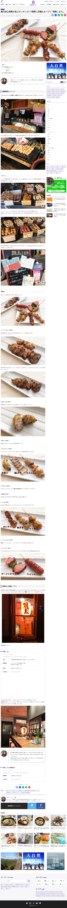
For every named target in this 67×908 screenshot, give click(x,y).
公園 (48, 134)
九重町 (53, 97)
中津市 (58, 89)
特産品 (49, 150)
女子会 (64, 166)
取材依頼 (46, 1)
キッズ (54, 168)
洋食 (48, 111)
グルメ (22, 4)
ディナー (16, 790)
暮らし (49, 4)
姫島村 (58, 97)
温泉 (48, 141)
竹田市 (55, 95)
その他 (48, 159)
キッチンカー (9, 790)
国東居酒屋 (28, 790)
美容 (48, 152)
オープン (49, 166)
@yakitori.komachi (14, 671)
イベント (16, 4)
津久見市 (60, 95)
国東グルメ (22, 790)
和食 (48, 109)
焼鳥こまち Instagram (6, 211)
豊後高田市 (50, 95)
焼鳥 (24, 792)
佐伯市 (62, 89)
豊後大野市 (63, 91)
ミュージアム (50, 132)
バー (48, 172)
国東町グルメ (9, 792)
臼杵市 (58, 91)
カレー (49, 125)
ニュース (63, 4)
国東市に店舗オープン (9, 72)
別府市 (53, 89)
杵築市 (53, 93)
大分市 (49, 89)
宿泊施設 (49, 138)
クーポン (8, 4)
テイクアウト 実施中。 (8, 654)
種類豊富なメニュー (8, 67)
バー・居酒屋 (50, 118)
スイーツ (49, 122)
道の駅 (49, 143)
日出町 (58, 93)
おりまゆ (11, 797)
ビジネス (56, 4)
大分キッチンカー (17, 792)
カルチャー (49, 127)
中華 (48, 170)
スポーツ (58, 172)
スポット (43, 4)
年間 (65, 82)
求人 (2, 4)
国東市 (62, 93)
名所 (48, 136)
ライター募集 (56, 1)
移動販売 (28, 792)
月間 (62, 82)
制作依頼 (51, 1)
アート (57, 170)
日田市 (49, 91)
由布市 (49, 93)
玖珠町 (49, 97)
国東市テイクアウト (35, 790)
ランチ (54, 166)
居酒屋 (52, 170)
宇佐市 (53, 91)
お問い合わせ (63, 1)
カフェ (49, 116)
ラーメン (49, 120)
